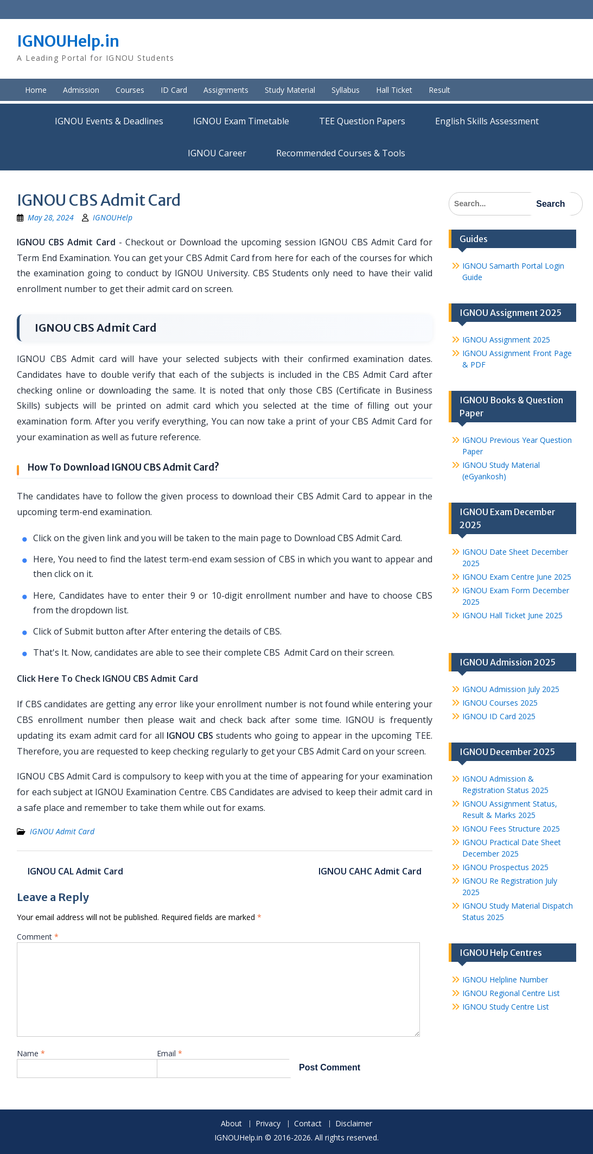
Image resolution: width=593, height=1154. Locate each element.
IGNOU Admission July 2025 (510, 689)
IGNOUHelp (112, 217)
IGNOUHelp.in (68, 41)
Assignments (225, 90)
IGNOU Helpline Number (505, 979)
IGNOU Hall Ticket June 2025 (512, 615)
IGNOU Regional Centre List (511, 993)
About (231, 1123)
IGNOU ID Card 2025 (498, 716)
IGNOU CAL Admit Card (75, 871)
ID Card (174, 90)
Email (169, 1053)
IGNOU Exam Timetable (241, 121)
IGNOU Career (217, 153)
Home (36, 90)
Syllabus (345, 90)
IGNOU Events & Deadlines (109, 121)
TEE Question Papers (362, 121)
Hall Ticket (394, 90)
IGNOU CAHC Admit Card (370, 871)
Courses (130, 90)
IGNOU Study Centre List (505, 1006)
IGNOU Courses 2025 (500, 703)
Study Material (290, 90)
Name (31, 1053)
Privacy (268, 1123)
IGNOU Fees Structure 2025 (511, 828)
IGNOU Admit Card (62, 831)
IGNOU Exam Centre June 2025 (516, 577)
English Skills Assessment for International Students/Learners (487, 121)
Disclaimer (353, 1123)
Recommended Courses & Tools (340, 153)
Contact (308, 1123)
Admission (81, 90)
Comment (38, 936)
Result (439, 90)
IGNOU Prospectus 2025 (505, 867)
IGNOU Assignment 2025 (506, 339)
